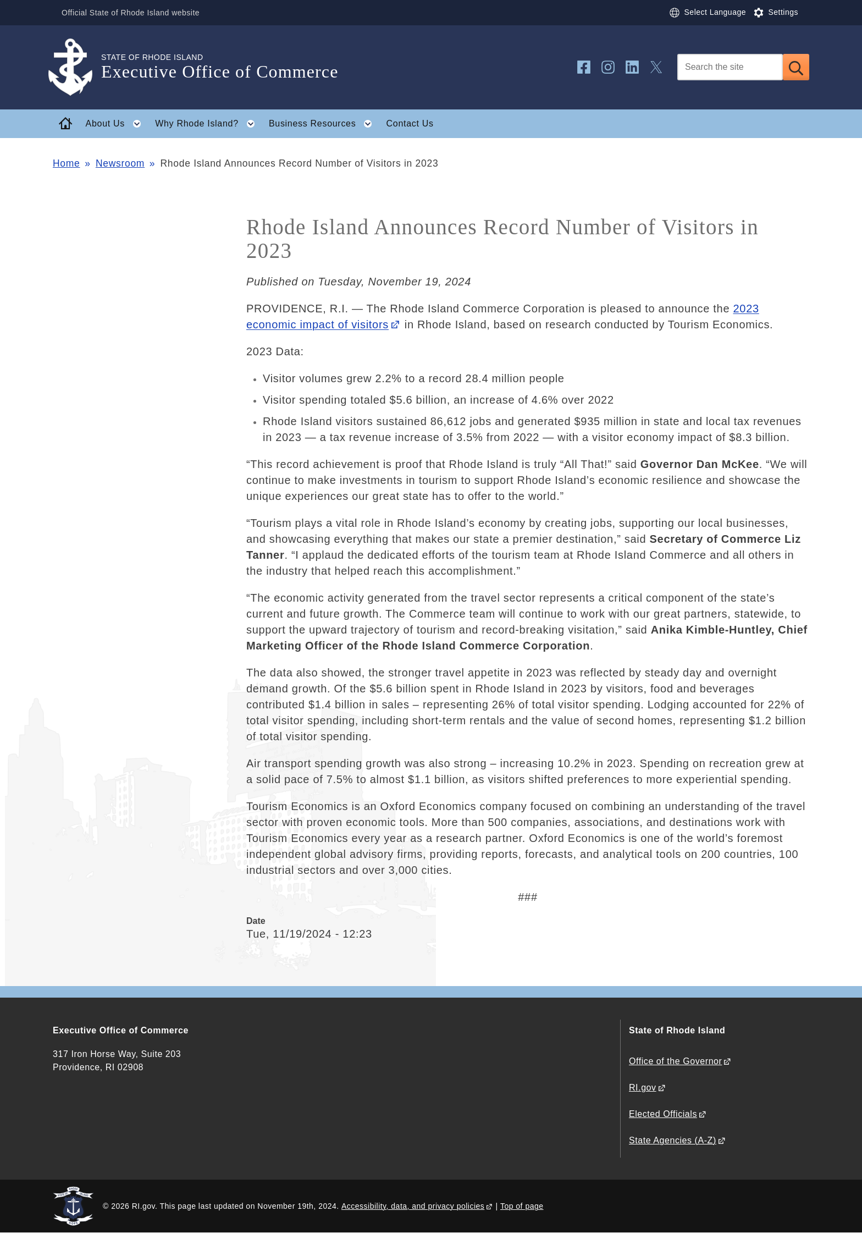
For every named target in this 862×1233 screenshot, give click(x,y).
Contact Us (410, 123)
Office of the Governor (675, 1061)
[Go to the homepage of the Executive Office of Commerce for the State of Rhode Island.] (77, 67)
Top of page (522, 1206)
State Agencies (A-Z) (672, 1140)
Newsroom (120, 163)
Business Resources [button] (324, 124)
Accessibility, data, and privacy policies (412, 1206)
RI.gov (642, 1087)
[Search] (730, 67)
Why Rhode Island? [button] (208, 124)
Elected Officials (663, 1114)
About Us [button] (117, 124)
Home (66, 163)
